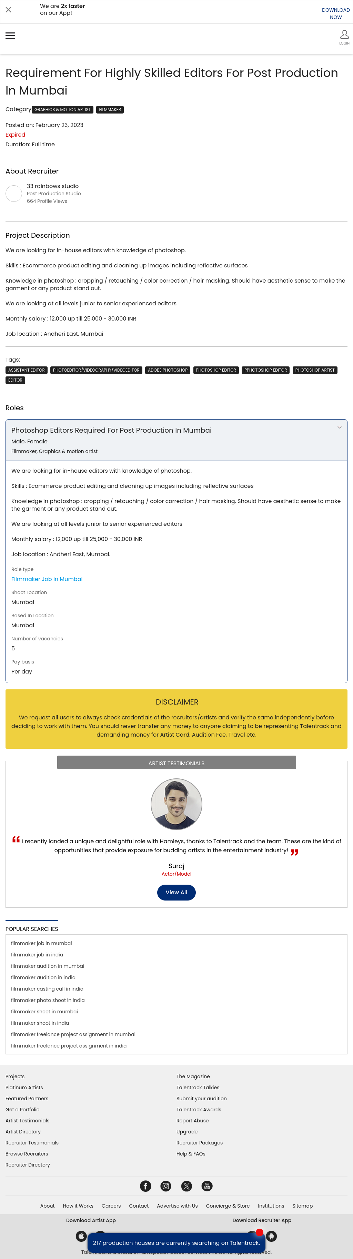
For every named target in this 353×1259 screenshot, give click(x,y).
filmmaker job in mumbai (41, 943)
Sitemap (303, 1206)
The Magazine (193, 1076)
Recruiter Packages (199, 1142)
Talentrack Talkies (197, 1087)
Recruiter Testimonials (32, 1142)
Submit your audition (201, 1098)
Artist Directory (23, 1131)
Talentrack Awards (198, 1109)
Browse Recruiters (27, 1154)
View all (177, 892)
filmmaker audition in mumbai (47, 966)
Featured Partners (27, 1098)
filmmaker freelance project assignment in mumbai (73, 1034)
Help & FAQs (190, 1154)
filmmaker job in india (37, 954)
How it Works (78, 1206)
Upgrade (187, 1131)
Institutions (271, 1206)
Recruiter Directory (28, 1165)
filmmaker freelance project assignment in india (69, 1045)
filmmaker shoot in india (40, 1023)
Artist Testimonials (27, 1120)
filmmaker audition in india (43, 977)
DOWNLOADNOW (336, 14)
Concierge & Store (228, 1206)
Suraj (176, 866)
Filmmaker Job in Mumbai (46, 579)
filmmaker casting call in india (47, 988)
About (47, 1206)
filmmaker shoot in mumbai (44, 1011)
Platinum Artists (24, 1087)
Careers (111, 1206)
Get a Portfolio (22, 1109)
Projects (15, 1076)
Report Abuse (192, 1120)
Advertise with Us (177, 1206)
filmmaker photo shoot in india (48, 1000)
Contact (139, 1206)
